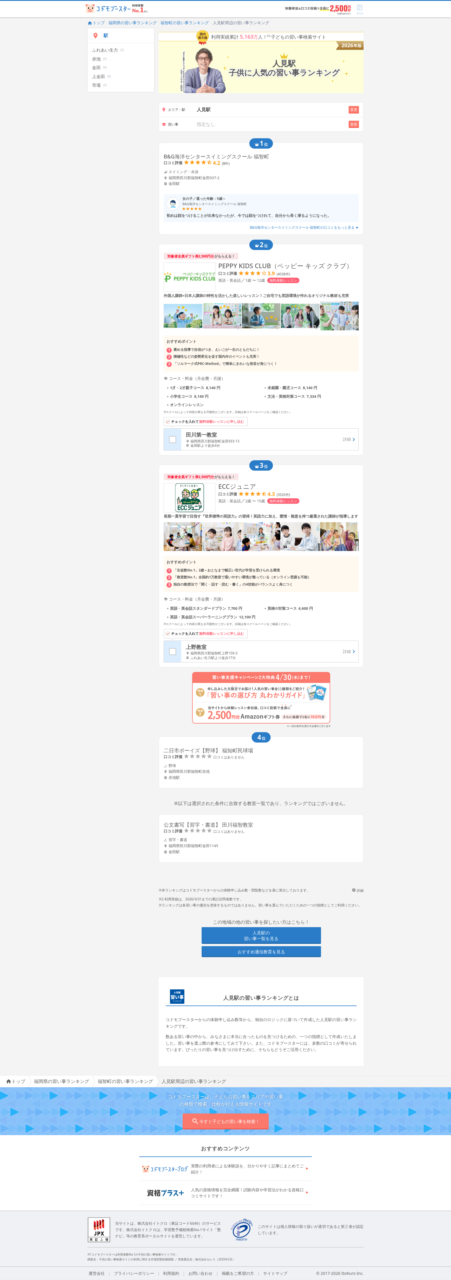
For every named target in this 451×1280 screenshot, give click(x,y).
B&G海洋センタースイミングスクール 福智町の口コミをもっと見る (304, 227)
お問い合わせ (200, 1273)
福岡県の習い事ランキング (132, 22)
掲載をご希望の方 (238, 1273)
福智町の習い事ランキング (184, 22)
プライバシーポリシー (134, 1273)
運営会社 (97, 1273)
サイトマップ (275, 1273)
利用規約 (171, 1273)
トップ (96, 22)
